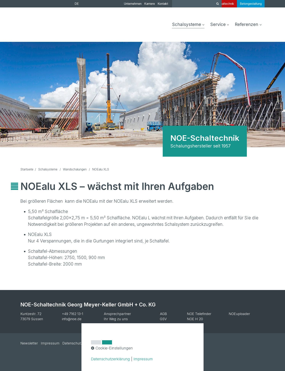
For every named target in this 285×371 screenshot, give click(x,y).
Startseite (26, 169)
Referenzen (248, 24)
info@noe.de (71, 319)
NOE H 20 (195, 319)
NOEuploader (239, 314)
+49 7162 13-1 (72, 314)
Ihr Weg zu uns (116, 319)
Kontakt (163, 4)
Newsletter (29, 343)
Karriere (149, 4)
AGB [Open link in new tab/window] (163, 314)
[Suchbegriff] (197, 3)
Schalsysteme (188, 24)
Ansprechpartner (117, 314)
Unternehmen (133, 4)
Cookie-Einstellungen (101, 343)
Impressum (50, 343)
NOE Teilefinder (199, 314)
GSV (163, 319)
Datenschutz (72, 343)
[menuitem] (189, 24)
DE (77, 4)
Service (219, 24)
